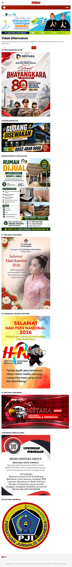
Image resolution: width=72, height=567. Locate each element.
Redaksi (41, 564)
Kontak (36, 564)
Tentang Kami (10, 564)
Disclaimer (48, 564)
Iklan (17, 564)
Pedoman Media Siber (26, 564)
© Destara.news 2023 (59, 564)
